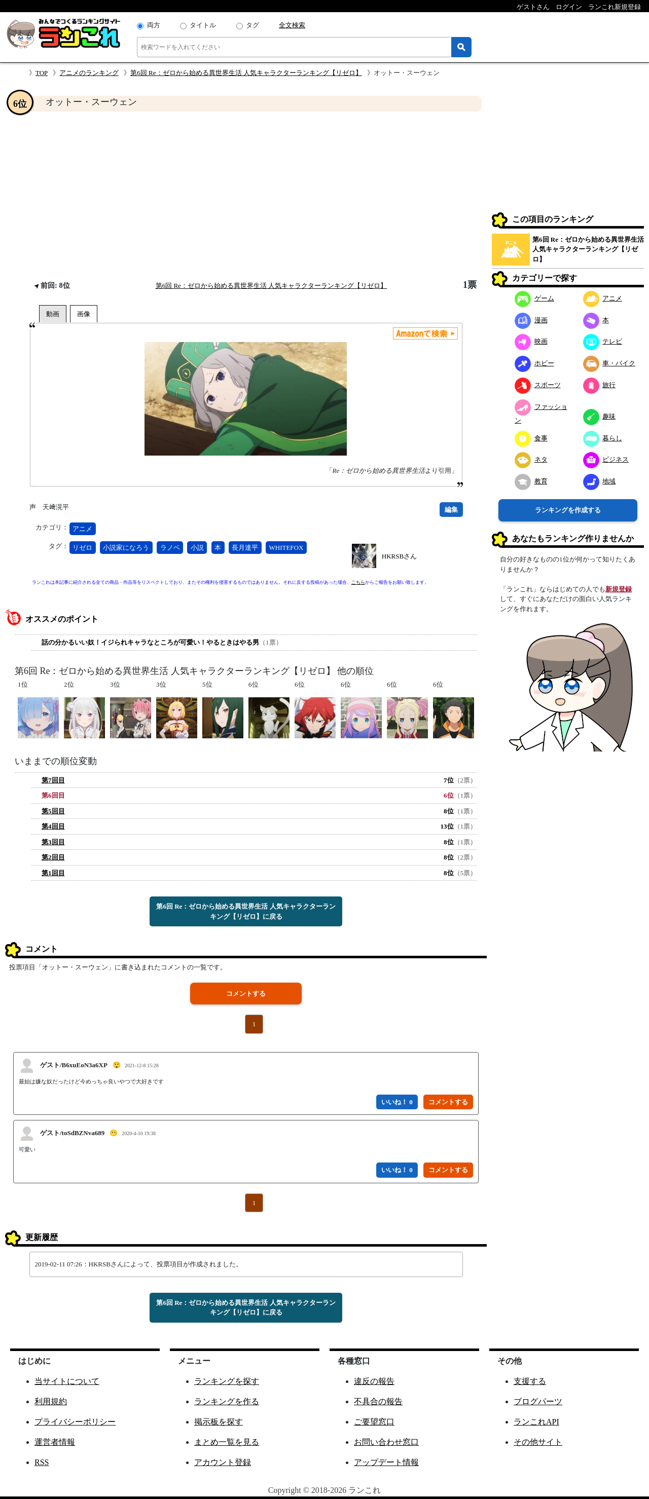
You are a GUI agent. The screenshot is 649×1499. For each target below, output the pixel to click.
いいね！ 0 (397, 1102)
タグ (252, 25)
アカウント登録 (222, 1462)
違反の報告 (374, 1381)
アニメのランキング (89, 73)
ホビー (534, 363)
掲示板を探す (218, 1421)
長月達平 (245, 547)
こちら (358, 582)
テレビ (603, 341)
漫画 (531, 320)
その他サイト (538, 1442)
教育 (531, 481)
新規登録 (618, 589)
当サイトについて (66, 1381)
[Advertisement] (246, 196)
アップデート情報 (386, 1462)
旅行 (599, 385)
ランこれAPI (536, 1421)
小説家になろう (126, 547)
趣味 (599, 416)
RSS (41, 1462)
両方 (153, 25)
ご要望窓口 (374, 1421)
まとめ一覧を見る (226, 1442)
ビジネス (606, 459)
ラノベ (170, 547)
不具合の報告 (378, 1401)
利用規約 (50, 1401)
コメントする (246, 993)
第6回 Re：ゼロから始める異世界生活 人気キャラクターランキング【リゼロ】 (246, 73)
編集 (451, 509)
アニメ (82, 529)
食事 (531, 438)
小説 (197, 547)
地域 (599, 481)
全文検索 (292, 25)
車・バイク (609, 363)
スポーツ (538, 385)
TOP (41, 73)
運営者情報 (54, 1442)
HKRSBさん (399, 556)
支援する (530, 1381)
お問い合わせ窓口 (386, 1442)
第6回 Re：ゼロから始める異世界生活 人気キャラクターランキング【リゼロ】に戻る (245, 911)
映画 (531, 341)
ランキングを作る (226, 1401)
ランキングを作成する (568, 510)
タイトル (203, 25)
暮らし (603, 438)
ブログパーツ (538, 1401)
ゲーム (534, 298)
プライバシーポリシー (75, 1421)
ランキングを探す (226, 1381)
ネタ (531, 459)
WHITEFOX (286, 547)
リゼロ (82, 547)
